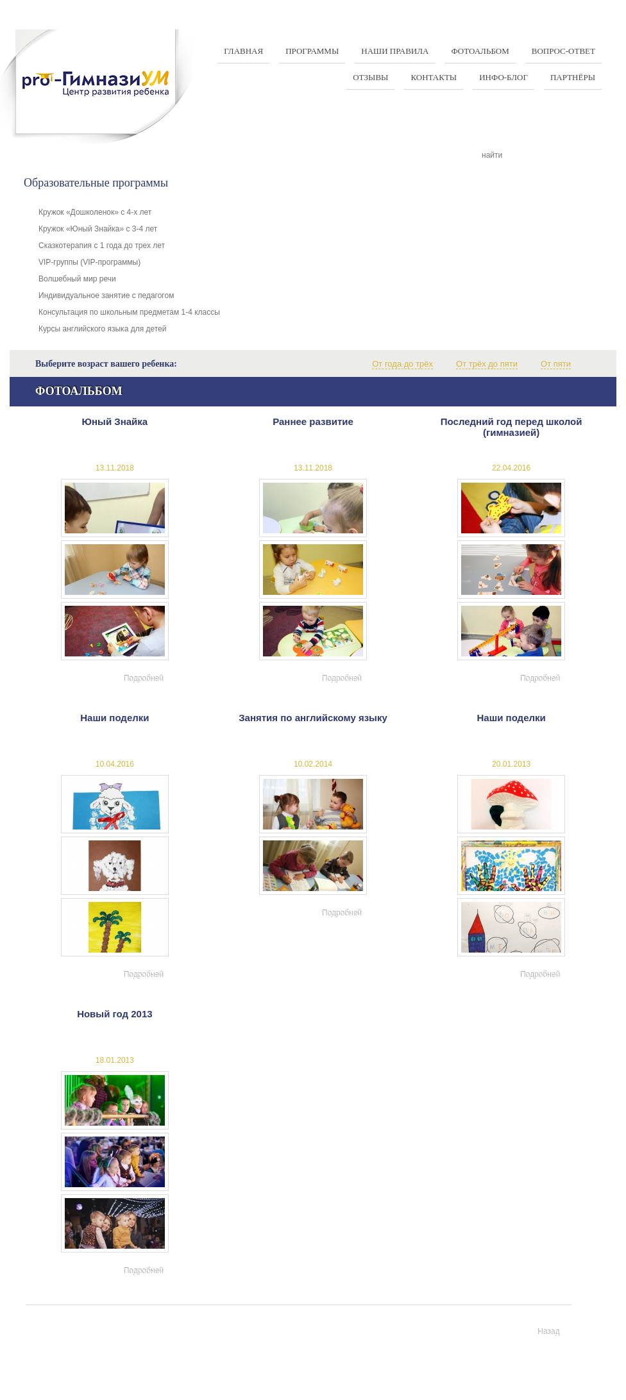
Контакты (433, 77)
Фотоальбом (480, 51)
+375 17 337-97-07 (257, 1378)
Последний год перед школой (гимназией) (511, 427)
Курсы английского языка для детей (102, 328)
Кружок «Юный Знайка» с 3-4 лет (97, 228)
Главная (243, 51)
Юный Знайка (115, 421)
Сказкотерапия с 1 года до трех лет (101, 245)
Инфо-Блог (503, 77)
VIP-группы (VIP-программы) (89, 262)
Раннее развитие (313, 421)
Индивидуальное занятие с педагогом (106, 295)
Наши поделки (114, 717)
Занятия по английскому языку (313, 717)
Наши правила (394, 51)
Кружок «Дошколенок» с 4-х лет (94, 212)
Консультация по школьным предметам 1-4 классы (129, 312)
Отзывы (370, 77)
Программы (312, 51)
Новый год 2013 (115, 1013)
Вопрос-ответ (563, 51)
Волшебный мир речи (77, 278)
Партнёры (572, 77)
